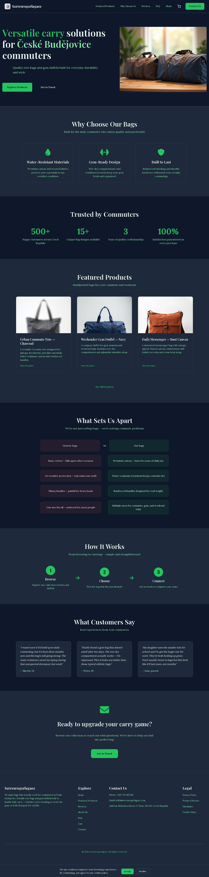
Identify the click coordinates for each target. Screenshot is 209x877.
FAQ (158, 6)
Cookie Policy (189, 822)
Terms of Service (191, 810)
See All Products (104, 393)
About (169, 6)
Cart (80, 833)
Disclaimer (188, 816)
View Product (27, 372)
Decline (143, 871)
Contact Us (195, 6)
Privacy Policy (190, 804)
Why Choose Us (128, 6)
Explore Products (17, 87)
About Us (83, 822)
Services (146, 6)
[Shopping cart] (179, 6)
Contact (82, 839)
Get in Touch (48, 87)
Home (81, 804)
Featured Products (105, 6)
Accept (126, 871)
